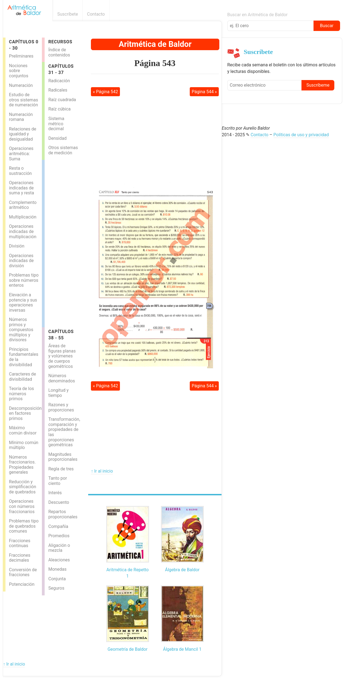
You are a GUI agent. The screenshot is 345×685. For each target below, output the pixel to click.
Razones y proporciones (61, 407)
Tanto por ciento (57, 481)
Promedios (58, 535)
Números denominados (61, 378)
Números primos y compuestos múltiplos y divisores (21, 329)
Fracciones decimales (19, 558)
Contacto (96, 14)
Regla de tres (61, 468)
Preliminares (21, 56)
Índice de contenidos (59, 52)
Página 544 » (204, 91)
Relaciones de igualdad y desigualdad (22, 134)
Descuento (58, 502)
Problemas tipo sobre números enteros (24, 280)
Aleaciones (59, 559)
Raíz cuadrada (62, 99)
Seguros (56, 588)
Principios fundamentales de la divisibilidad (23, 357)
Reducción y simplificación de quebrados (22, 486)
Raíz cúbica (59, 109)
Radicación (59, 80)
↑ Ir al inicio (102, 471)
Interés (55, 492)
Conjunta (57, 578)
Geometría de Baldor (128, 649)
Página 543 (155, 63)
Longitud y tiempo (58, 393)
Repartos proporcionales (62, 514)
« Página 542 (105, 91)
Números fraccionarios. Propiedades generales (22, 464)
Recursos (60, 41)
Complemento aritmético (22, 205)
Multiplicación (22, 217)
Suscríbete (67, 14)
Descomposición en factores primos (25, 413)
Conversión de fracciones (23, 572)
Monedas (57, 569)
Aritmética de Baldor (155, 44)
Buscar (327, 25)
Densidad (57, 138)
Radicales (57, 90)
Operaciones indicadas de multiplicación (22, 231)
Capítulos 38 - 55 (61, 334)
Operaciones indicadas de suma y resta (21, 187)
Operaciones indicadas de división (21, 260)
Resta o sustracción (20, 171)
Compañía (58, 526)
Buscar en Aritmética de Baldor (257, 14)
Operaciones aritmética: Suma (21, 153)
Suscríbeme (317, 85)
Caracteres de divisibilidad (22, 376)
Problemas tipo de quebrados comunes (24, 526)
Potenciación (21, 584)
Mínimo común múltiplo (23, 445)
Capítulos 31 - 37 (61, 69)
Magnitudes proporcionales (62, 457)
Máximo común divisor (23, 430)
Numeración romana (21, 117)
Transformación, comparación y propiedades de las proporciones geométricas (64, 432)
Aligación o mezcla (59, 548)
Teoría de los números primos (21, 393)
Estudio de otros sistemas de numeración (23, 99)
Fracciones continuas (19, 543)
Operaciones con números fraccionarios (21, 506)
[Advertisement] (66, 242)
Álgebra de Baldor (182, 569)
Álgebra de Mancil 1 (182, 649)
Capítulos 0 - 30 (23, 45)
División (16, 246)
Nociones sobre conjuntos (18, 70)
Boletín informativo (218, 14)
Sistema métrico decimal (56, 123)
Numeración (21, 85)
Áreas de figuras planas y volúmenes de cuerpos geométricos (62, 356)
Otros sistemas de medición (63, 150)
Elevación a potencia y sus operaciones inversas (23, 302)
